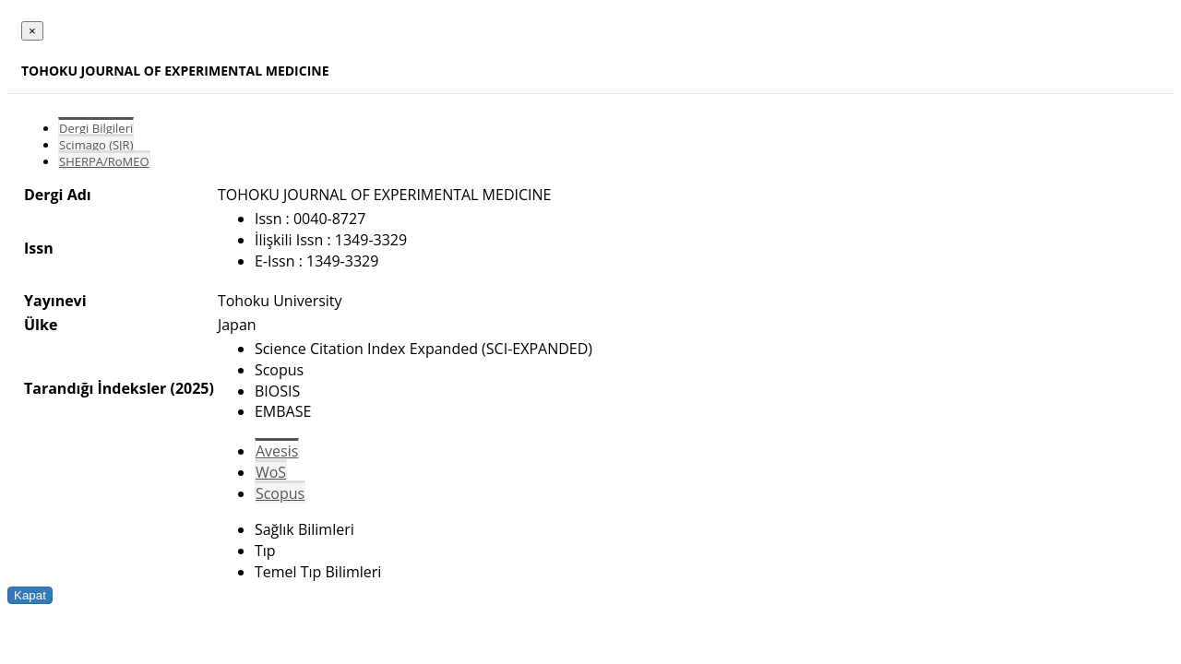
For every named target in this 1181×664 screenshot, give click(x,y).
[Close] (32, 31)
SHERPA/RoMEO (104, 161)
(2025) (191, 388)
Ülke (40, 324)
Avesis (277, 451)
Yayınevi (55, 300)
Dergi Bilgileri (96, 128)
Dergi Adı (57, 194)
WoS (271, 472)
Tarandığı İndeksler (95, 388)
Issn (39, 248)
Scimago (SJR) (96, 144)
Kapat (30, 595)
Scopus (280, 493)
